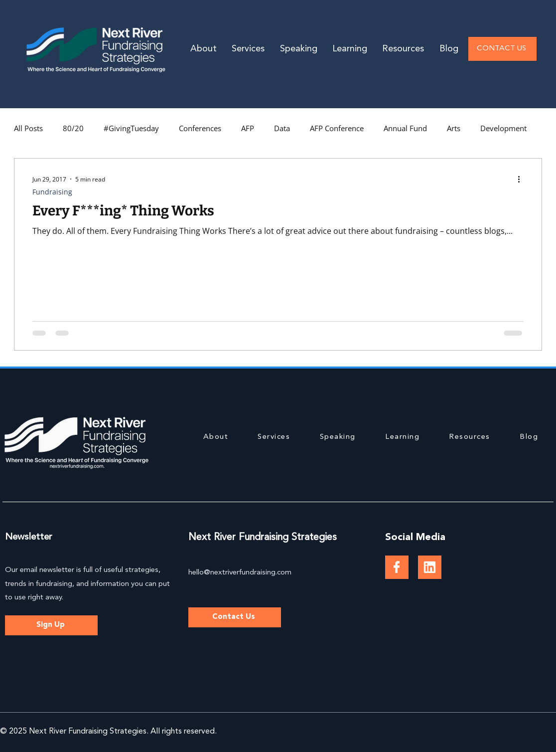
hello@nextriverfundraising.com (239, 572)
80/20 (73, 128)
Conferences (200, 128)
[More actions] (522, 179)
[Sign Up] (51, 625)
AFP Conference (337, 128)
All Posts (28, 128)
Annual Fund (405, 128)
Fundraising (52, 192)
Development (503, 128)
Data (282, 128)
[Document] (397, 567)
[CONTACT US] (502, 49)
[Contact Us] (234, 617)
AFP (247, 128)
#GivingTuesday (131, 128)
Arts (453, 128)
